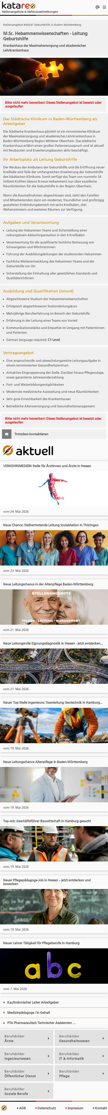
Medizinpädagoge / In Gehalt (26, 1013)
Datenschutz (45, 1108)
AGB (21, 1108)
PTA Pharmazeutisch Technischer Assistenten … (39, 1023)
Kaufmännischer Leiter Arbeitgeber (31, 1002)
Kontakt (100, 1108)
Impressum (74, 1108)
